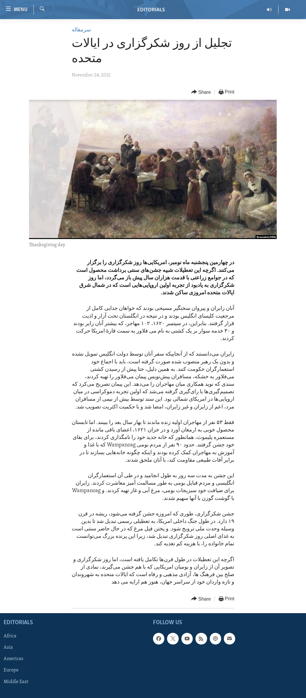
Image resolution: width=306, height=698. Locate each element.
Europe (11, 670)
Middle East (16, 681)
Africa (10, 636)
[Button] (201, 92)
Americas (13, 658)
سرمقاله (81, 30)
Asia (8, 647)
